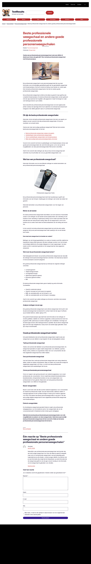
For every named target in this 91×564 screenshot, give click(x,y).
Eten (38, 19)
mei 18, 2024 (31, 448)
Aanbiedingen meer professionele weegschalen (39, 135)
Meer (82, 19)
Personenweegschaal (20, 23)
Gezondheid (10, 23)
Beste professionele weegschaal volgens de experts (40, 133)
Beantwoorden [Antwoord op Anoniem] (31, 466)
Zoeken (50, 12)
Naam (24, 492)
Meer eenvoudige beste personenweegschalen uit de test (41, 139)
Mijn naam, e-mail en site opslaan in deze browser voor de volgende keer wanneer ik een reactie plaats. (45, 513)
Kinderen (67, 19)
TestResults (18, 11)
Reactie (25, 476)
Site (24, 506)
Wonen (23, 19)
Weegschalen (32, 50)
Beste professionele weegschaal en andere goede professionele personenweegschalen (43, 38)
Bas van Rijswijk (27, 429)
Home (3, 23)
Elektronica (9, 19)
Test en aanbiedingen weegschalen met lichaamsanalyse (41, 137)
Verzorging (52, 19)
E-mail (24, 499)
